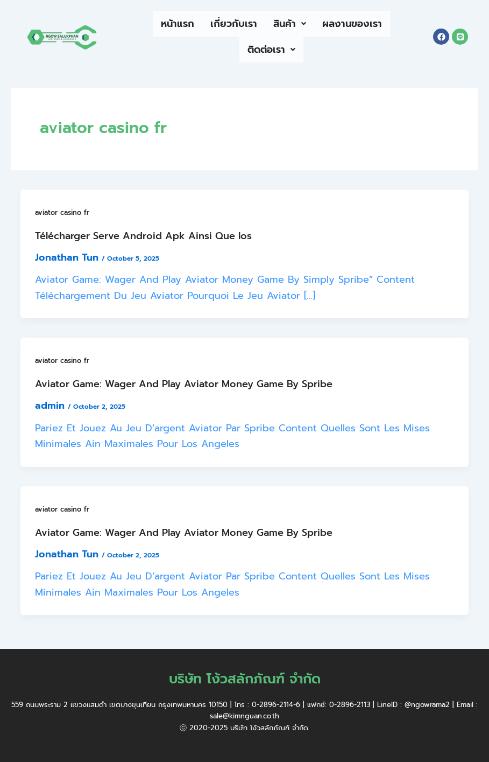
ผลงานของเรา (352, 23)
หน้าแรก (177, 23)
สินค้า (289, 23)
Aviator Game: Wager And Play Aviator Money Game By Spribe (183, 384)
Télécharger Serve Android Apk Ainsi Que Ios (143, 235)
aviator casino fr (62, 212)
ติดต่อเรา (271, 49)
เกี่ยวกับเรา (233, 23)
